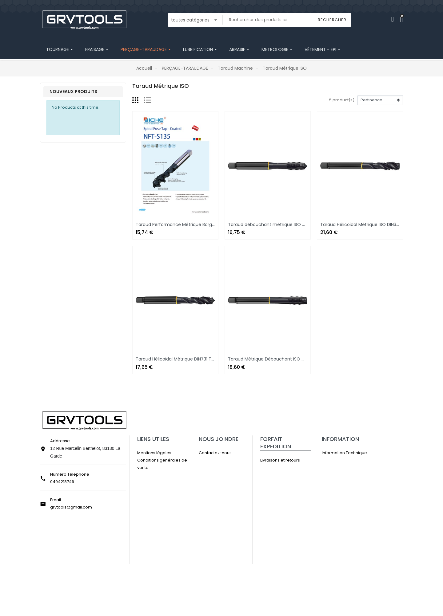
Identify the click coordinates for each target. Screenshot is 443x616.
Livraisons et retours (287, 460)
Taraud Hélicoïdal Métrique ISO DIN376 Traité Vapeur (376, 224)
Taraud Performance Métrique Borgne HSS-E (183, 224)
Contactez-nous (223, 453)
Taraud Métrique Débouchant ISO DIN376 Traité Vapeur (287, 359)
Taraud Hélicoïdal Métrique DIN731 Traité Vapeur (187, 359)
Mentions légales (161, 453)
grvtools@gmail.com (71, 507)
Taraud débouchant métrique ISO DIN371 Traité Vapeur (287, 224)
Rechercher (332, 20)
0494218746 (62, 482)
